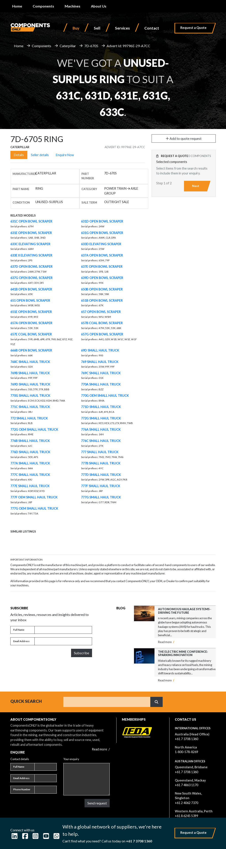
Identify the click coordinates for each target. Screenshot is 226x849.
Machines (72, 6)
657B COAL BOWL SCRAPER (102, 323)
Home (17, 6)
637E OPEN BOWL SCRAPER (101, 266)
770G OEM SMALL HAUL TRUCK (105, 395)
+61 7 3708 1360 (186, 739)
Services (122, 28)
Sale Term (89, 202)
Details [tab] (19, 155)
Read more (166, 642)
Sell (97, 28)
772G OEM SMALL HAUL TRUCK (34, 429)
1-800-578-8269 (186, 752)
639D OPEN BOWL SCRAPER (102, 278)
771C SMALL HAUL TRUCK (30, 407)
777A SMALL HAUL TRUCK (30, 463)
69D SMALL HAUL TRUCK (100, 350)
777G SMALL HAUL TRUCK (101, 497)
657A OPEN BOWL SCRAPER (31, 323)
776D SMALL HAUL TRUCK (30, 452)
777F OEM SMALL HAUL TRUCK (34, 497)
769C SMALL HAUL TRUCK (101, 373)
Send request (97, 803)
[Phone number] (45, 790)
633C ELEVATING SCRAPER (30, 244)
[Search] (107, 702)
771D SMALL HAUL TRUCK (101, 407)
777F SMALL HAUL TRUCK (100, 486)
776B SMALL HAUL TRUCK (30, 441)
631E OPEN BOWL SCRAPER (31, 233)
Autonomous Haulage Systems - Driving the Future (184, 610)
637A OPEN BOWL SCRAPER (102, 255)
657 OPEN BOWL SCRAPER (101, 312)
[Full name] (63, 630)
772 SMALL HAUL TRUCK (29, 418)
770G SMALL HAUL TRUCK (30, 395)
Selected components (171, 162)
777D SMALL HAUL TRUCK (101, 475)
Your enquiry (71, 759)
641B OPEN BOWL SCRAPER (31, 289)
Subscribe (81, 653)
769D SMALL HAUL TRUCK (30, 384)
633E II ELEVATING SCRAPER (31, 255)
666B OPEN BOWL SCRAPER (31, 350)
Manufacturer (25, 174)
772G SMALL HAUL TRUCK (101, 418)
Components (43, 6)
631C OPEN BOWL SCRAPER (31, 221)
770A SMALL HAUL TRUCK (101, 384)
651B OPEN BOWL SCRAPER (102, 300)
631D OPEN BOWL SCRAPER (102, 221)
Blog (120, 608)
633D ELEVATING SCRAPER (101, 244)
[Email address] (63, 641)
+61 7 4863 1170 (186, 785)
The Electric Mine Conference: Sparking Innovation (183, 653)
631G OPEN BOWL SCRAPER (102, 233)
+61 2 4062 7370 (186, 803)
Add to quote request (184, 138)
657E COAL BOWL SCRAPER (31, 334)
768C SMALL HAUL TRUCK (30, 362)
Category (89, 189)
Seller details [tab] (40, 155)
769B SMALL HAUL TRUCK (30, 373)
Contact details (19, 759)
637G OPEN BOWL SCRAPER (31, 278)
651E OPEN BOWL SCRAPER (31, 312)
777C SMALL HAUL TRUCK (30, 475)
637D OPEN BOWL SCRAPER (31, 266)
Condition (21, 202)
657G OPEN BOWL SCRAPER (102, 334)
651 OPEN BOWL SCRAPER (30, 300)
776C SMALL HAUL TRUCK (101, 441)
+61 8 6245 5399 (186, 816)
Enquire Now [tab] (65, 155)
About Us (98, 6)
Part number (87, 176)
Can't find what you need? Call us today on (107, 841)
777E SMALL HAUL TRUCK (30, 486)
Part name (21, 189)
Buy (76, 28)
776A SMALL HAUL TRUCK (101, 429)
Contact (151, 28)
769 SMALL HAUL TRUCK (100, 362)
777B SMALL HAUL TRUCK (101, 463)
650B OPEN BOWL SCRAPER (102, 289)
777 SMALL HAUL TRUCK (100, 452)
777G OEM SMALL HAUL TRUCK (34, 508)
